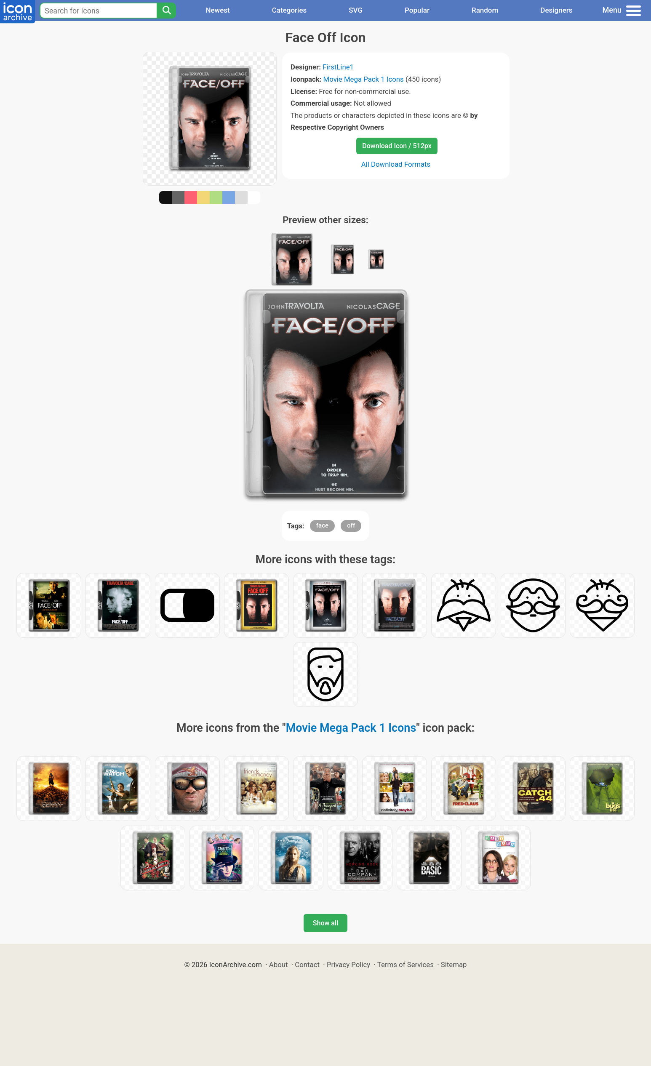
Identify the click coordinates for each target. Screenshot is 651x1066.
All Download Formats (396, 164)
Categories (289, 10)
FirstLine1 (338, 67)
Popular (417, 10)
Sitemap (454, 964)
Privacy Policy (348, 964)
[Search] (166, 11)
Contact (307, 964)
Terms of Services (405, 964)
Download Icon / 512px (396, 146)
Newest (217, 10)
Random (485, 10)
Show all (325, 923)
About (278, 964)
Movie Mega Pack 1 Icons (363, 79)
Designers (556, 10)
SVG (356, 10)
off (351, 525)
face (322, 525)
